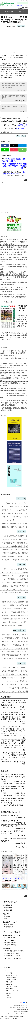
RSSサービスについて (12, 991)
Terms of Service (21, 1013)
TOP (25, 180)
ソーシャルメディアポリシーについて (19, 1007)
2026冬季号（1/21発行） (10, 940)
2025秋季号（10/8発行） (10, 942)
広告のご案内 (9, 984)
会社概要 (8, 13)
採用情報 (9, 997)
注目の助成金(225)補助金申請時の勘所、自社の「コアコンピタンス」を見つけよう (13, 800)
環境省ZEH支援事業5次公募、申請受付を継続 (14, 97)
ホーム (8, 9)
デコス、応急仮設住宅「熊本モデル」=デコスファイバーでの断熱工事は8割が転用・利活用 (13, 266)
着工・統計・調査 (19, 630)
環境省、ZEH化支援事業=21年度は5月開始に (14, 107)
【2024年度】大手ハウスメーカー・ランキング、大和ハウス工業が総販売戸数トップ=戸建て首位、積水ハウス (14, 365)
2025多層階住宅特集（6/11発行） (13, 958)
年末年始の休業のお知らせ (10, 826)
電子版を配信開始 (11, 979)
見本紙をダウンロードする (12, 878)
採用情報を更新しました (10, 815)
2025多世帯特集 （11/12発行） (12, 953)
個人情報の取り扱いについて (21, 1005)
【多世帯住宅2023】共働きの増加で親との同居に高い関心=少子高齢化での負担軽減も (13, 703)
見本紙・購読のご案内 (8, 11)
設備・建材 (22, 564)
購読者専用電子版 (22, 5)
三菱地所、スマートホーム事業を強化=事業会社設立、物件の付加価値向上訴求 (13, 253)
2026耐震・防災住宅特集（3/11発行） (14, 951)
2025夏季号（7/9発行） (10, 945)
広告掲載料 (7, 916)
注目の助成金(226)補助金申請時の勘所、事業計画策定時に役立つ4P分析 (13, 789)
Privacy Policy (11, 1013)
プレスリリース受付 (11, 986)
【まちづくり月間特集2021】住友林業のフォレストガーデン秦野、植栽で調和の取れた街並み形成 (13, 743)
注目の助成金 (20, 783)
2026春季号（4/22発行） (10, 937)
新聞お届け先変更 (11, 977)
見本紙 (5, 918)
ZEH (18, 136)
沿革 (8, 995)
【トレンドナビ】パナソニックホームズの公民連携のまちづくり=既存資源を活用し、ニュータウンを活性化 (13, 289)
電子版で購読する (20, 128)
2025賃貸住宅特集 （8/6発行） (12, 955)
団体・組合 (22, 597)
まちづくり (22, 663)
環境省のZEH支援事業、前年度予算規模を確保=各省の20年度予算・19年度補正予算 (14, 166)
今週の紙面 (21, 9)
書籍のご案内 (21, 11)
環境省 (24, 136)
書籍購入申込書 (8, 910)
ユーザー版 (18, 707)
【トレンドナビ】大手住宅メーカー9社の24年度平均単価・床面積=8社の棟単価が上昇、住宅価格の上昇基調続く (13, 402)
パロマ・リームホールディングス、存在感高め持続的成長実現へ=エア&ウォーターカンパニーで (13, 259)
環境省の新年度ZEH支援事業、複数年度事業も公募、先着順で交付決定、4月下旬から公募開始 (14, 85)
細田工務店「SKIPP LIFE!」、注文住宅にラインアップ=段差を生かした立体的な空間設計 (13, 295)
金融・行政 (21, 26)
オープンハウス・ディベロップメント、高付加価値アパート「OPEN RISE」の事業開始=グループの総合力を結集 (13, 241)
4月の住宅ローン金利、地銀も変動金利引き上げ (13, 359)
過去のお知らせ (21, 847)
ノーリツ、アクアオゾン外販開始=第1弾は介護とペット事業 (13, 278)
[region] (14, 39)
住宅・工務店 (21, 499)
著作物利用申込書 (8, 927)
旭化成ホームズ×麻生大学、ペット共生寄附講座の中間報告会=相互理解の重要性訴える (13, 273)
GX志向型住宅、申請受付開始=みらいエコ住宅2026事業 (13, 384)
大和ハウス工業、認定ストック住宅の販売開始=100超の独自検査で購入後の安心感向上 (13, 248)
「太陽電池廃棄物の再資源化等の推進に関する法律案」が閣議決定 (13, 283)
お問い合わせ (21, 13)
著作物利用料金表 (8, 924)
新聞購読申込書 (8, 907)
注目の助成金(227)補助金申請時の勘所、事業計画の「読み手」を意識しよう (13, 777)
